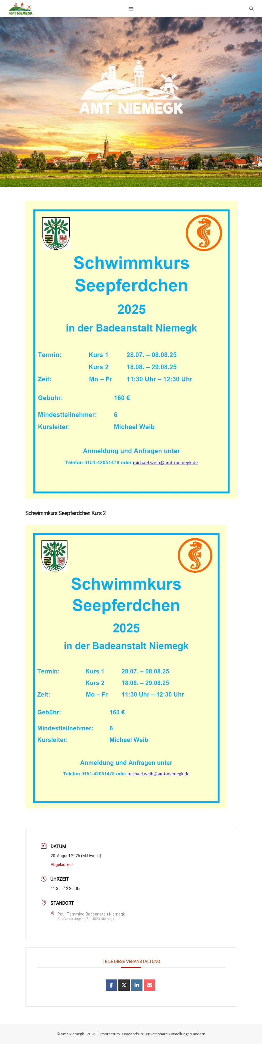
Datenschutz (133, 1033)
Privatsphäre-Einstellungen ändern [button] (175, 1033)
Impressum (110, 1033)
